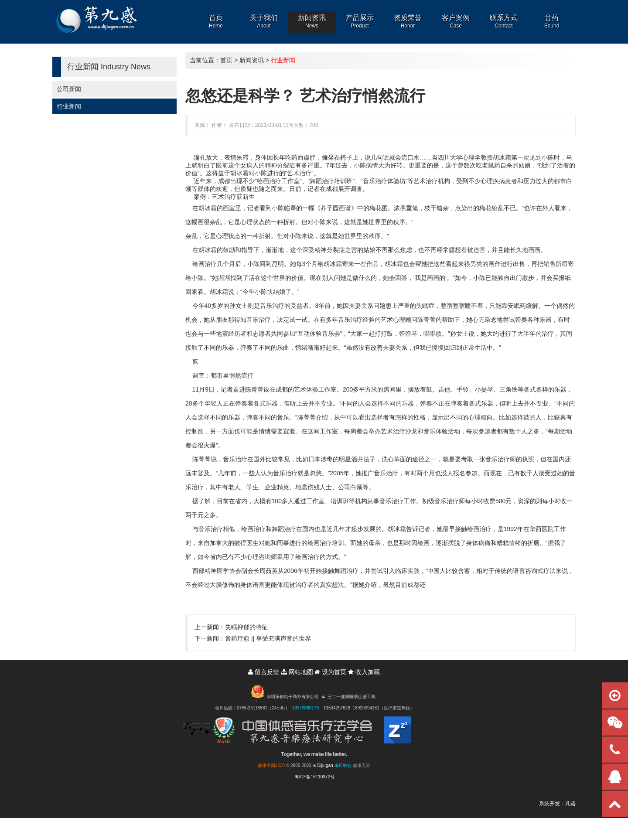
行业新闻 (69, 106)
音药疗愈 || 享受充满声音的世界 (268, 638)
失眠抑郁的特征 (246, 627)
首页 (226, 60)
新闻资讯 (251, 60)
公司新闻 (69, 88)
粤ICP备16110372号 (314, 776)
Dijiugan (325, 765)
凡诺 (570, 804)
